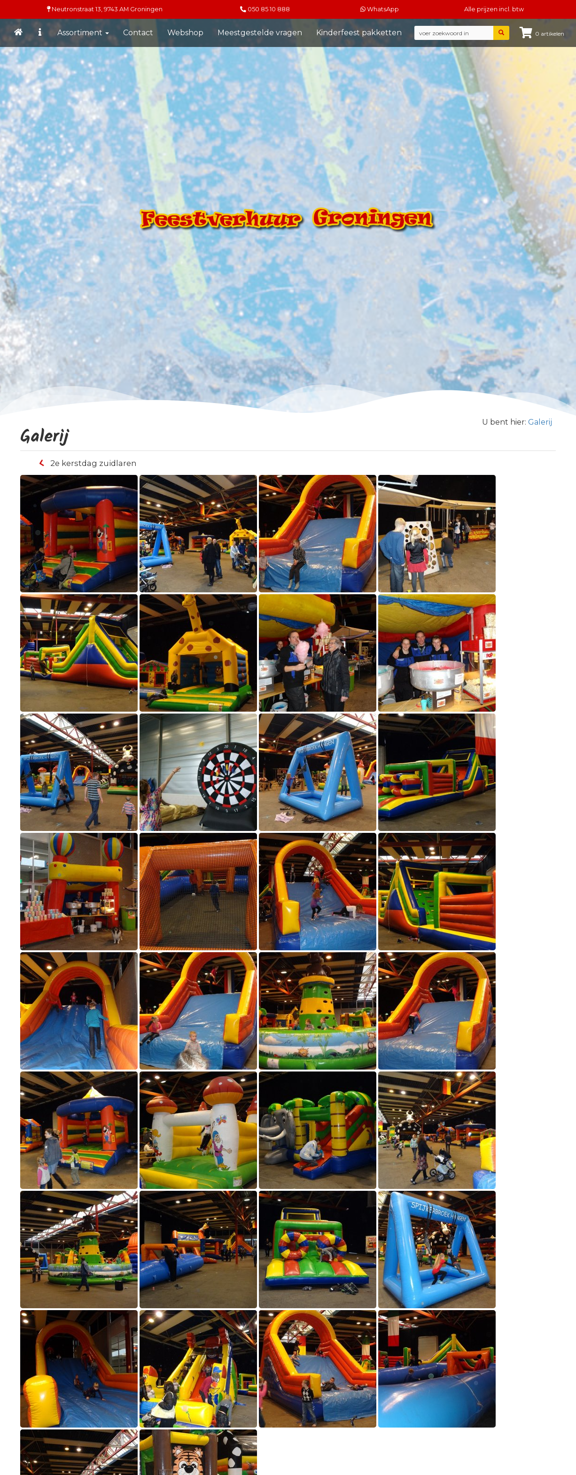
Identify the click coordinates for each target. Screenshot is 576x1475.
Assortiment (83, 32)
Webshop (185, 32)
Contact (138, 32)
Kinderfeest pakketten (359, 32)
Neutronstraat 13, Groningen (105, 9)
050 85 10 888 (269, 9)
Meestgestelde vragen (260, 32)
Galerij (540, 422)
